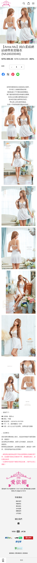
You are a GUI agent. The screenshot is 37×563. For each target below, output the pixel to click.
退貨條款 (25, 553)
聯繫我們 (18, 511)
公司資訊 (18, 513)
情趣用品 (18, 503)
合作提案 (18, 508)
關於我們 (18, 501)
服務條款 (11, 553)
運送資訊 (18, 506)
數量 (2, 66)
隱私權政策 (18, 553)
